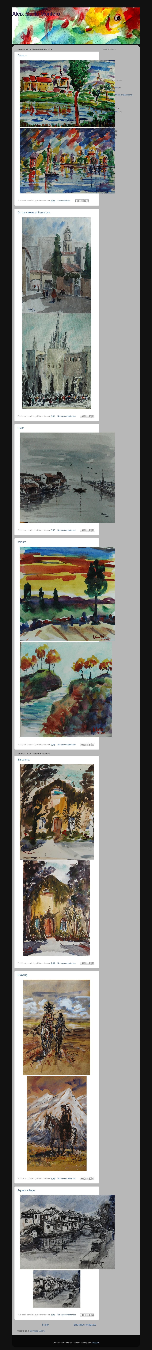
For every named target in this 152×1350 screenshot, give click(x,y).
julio (110, 115)
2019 (108, 84)
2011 (108, 171)
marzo (111, 131)
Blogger (95, 1343)
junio (110, 119)
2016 (108, 152)
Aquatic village (26, 1190)
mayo (111, 123)
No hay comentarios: (66, 416)
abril (110, 127)
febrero (111, 135)
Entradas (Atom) (37, 1331)
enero (111, 139)
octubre (111, 107)
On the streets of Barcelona (34, 212)
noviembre (113, 87)
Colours (22, 55)
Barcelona (24, 759)
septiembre (113, 111)
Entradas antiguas (84, 1324)
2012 (108, 167)
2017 (108, 148)
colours (22, 542)
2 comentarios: (64, 201)
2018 (108, 144)
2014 (108, 159)
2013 (108, 163)
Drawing (22, 974)
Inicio (45, 1324)
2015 (108, 155)
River (21, 427)
